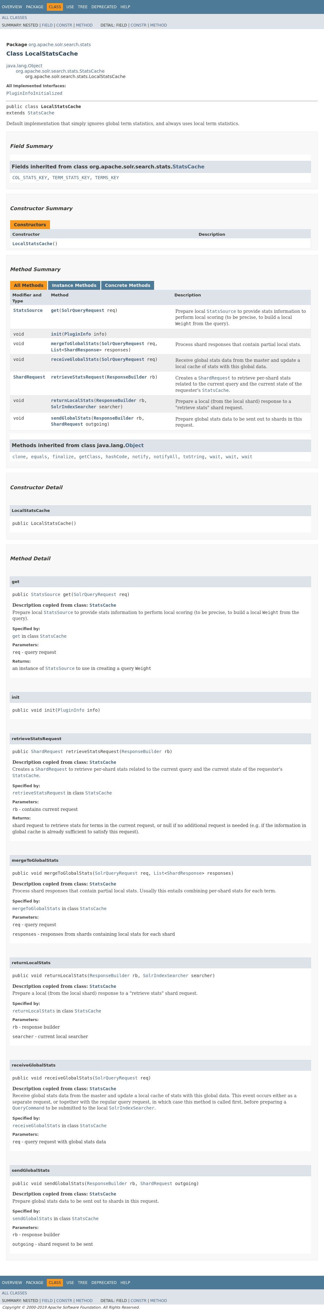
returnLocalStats (72, 400)
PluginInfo (77, 334)
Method (84, 25)
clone (19, 456)
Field (47, 25)
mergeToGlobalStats (75, 343)
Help (125, 7)
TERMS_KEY (107, 177)
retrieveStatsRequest (77, 377)
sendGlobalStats (71, 418)
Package (34, 7)
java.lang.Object (24, 65)
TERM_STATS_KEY (71, 177)
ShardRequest (29, 377)
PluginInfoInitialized (34, 93)
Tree (83, 7)
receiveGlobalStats (75, 359)
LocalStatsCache (32, 243)
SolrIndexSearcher (73, 406)
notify (140, 456)
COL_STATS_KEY (29, 177)
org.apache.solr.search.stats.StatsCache (60, 71)
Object (134, 445)
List (56, 349)
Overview (12, 7)
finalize (62, 456)
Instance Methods (74, 285)
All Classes (14, 17)
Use (70, 7)
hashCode (116, 456)
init (56, 334)
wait (215, 456)
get (55, 310)
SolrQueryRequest (83, 310)
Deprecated (104, 7)
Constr (64, 25)
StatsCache (41, 112)
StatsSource (28, 310)
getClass (89, 456)
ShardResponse (81, 349)
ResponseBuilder (127, 377)
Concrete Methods (128, 285)
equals (39, 456)
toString (193, 456)
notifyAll (166, 456)
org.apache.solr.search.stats (59, 44)
